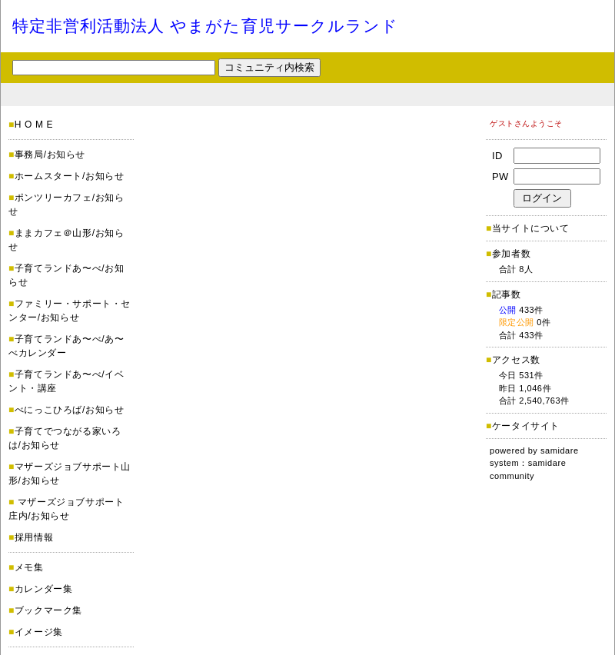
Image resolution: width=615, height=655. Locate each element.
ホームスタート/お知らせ (70, 176)
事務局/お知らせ (50, 154)
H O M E (34, 124)
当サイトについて (531, 228)
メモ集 (29, 567)
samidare (559, 450)
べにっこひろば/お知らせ (70, 409)
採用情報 (34, 537)
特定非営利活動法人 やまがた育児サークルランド (205, 26)
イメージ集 (39, 632)
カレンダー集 (44, 589)
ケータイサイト (526, 426)
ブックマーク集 (48, 610)
